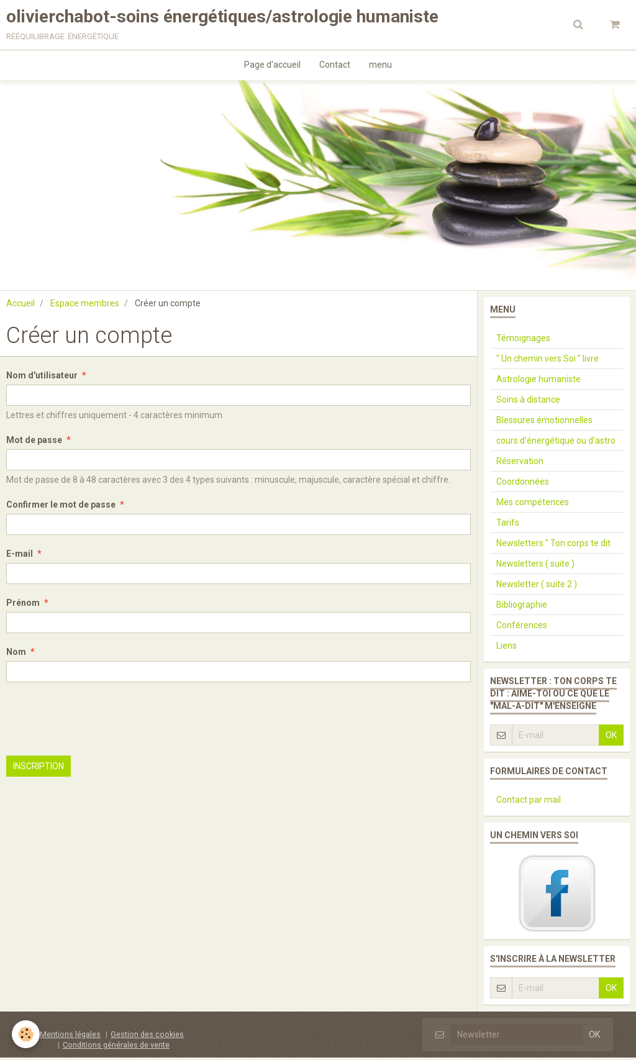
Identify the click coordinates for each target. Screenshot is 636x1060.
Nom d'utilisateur (42, 378)
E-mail (19, 556)
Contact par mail (528, 802)
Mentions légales (70, 1036)
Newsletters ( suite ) (535, 566)
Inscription (38, 769)
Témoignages (523, 340)
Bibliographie (521, 607)
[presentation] (100, 721)
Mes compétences (532, 504)
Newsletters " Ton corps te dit (553, 546)
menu (380, 66)
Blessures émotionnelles (544, 422)
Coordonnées (522, 484)
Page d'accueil (272, 66)
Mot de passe (34, 442)
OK (611, 737)
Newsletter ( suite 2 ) (536, 587)
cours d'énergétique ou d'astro (556, 443)
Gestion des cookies (147, 1036)
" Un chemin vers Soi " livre (547, 361)
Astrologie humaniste (538, 381)
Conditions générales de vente (116, 1047)
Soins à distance (528, 402)
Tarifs (507, 525)
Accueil (20, 306)
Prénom (23, 605)
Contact (334, 66)
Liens (506, 648)
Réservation (519, 463)
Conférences (521, 628)
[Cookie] (26, 1034)
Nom (16, 654)
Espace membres (84, 306)
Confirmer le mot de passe (61, 507)
